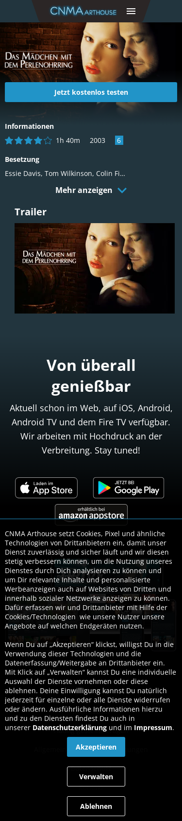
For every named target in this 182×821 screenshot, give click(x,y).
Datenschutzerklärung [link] (70, 727)
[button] (131, 11)
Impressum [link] (153, 727)
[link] (85, 11)
